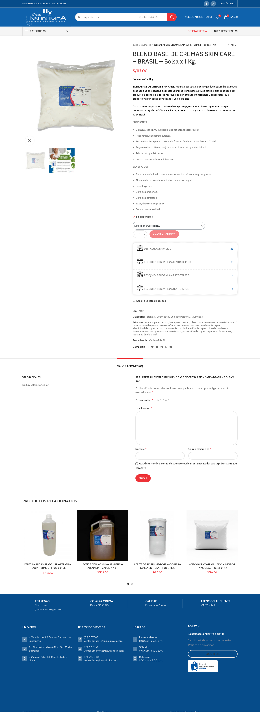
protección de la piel (194, 331)
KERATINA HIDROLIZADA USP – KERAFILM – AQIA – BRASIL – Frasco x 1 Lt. (48, 566)
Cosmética (163, 316)
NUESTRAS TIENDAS (226, 31)
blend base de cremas (203, 322)
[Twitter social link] (152, 347)
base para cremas (179, 322)
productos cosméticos (168, 331)
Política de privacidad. (201, 645)
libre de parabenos (218, 328)
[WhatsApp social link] (166, 347)
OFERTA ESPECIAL (198, 31)
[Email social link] (157, 347)
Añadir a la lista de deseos (151, 301)
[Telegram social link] (170, 347)
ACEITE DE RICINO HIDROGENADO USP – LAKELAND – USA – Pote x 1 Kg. (157, 566)
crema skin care (190, 325)
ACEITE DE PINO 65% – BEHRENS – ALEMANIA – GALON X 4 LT (103, 566)
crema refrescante (170, 325)
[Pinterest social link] (161, 347)
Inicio (135, 44)
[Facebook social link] (206, 3)
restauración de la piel (145, 334)
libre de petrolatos (143, 331)
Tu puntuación (144, 400)
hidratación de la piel (194, 328)
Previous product (229, 45)
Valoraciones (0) (130, 366)
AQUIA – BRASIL (157, 340)
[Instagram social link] (213, 3)
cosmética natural (227, 322)
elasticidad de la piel (144, 328)
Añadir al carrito (164, 234)
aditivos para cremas (156, 322)
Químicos (146, 44)
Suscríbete (213, 653)
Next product (236, 45)
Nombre (140, 449)
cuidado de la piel (210, 325)
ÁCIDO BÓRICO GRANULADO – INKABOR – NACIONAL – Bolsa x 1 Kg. (212, 566)
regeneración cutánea (219, 331)
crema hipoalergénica (146, 325)
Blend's (151, 316)
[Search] (126, 17)
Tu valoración (143, 408)
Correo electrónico (199, 449)
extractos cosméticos (169, 328)
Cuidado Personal (180, 316)
